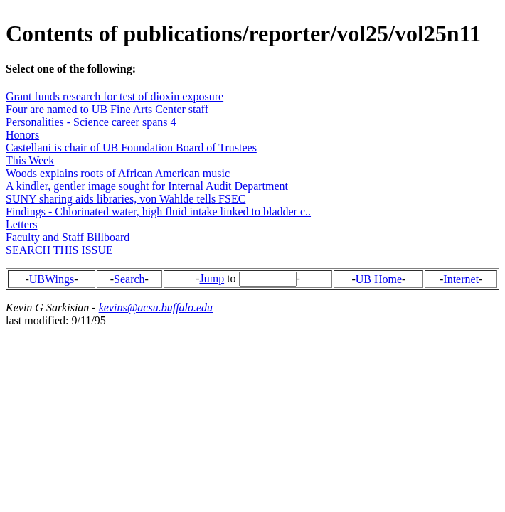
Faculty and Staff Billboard (67, 237)
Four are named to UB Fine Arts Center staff (107, 109)
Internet (461, 279)
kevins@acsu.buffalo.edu (156, 308)
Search (129, 279)
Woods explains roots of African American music (118, 173)
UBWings (51, 279)
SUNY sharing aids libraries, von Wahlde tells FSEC (125, 199)
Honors (22, 135)
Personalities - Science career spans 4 (91, 122)
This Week (30, 160)
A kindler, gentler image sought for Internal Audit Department (147, 186)
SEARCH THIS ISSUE (59, 250)
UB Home (379, 279)
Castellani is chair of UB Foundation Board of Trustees (131, 148)
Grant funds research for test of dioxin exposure (114, 96)
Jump (211, 278)
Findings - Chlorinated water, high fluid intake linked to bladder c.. (158, 212)
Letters (21, 224)
